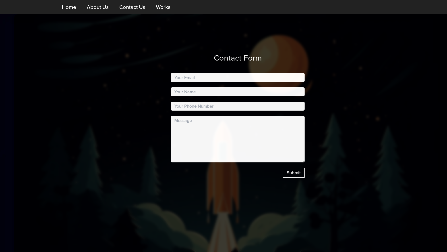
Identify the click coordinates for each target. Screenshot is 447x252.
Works (163, 7)
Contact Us (132, 7)
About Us (98, 7)
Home (69, 7)
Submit (316, 172)
